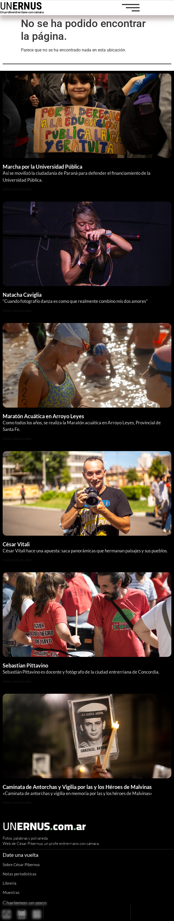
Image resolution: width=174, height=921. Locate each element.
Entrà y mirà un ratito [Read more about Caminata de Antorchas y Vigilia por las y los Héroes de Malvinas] (17, 803)
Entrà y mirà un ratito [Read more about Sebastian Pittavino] (17, 681)
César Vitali (16, 544)
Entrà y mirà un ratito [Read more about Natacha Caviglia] (17, 311)
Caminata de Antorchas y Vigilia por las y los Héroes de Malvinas (78, 787)
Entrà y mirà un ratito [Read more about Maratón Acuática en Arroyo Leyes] (17, 439)
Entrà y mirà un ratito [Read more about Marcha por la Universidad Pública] (17, 189)
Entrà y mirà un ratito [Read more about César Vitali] (17, 560)
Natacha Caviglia (22, 294)
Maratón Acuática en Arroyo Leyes (43, 416)
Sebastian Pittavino (25, 665)
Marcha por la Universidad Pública (42, 166)
